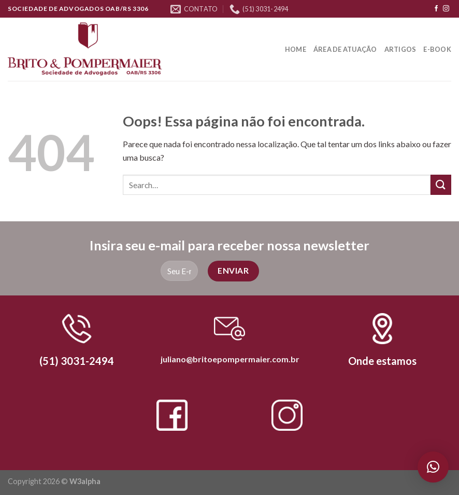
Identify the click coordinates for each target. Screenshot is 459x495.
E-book (437, 49)
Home (295, 49)
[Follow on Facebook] (436, 8)
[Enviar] (441, 185)
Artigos (400, 49)
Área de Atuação (345, 49)
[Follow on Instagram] (446, 8)
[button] (433, 467)
